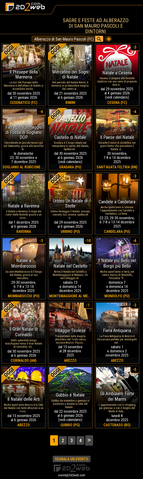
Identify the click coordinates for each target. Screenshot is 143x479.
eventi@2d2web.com (71, 475)
